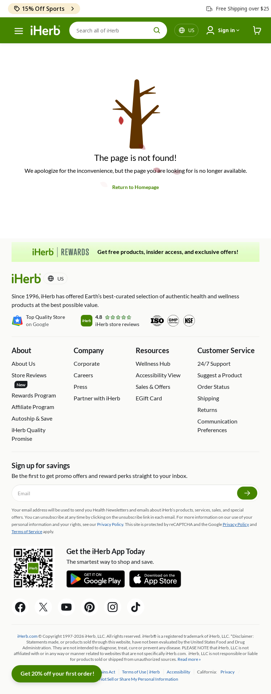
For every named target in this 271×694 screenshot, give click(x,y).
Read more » (189, 659)
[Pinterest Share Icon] (89, 607)
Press (80, 386)
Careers (83, 375)
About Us (23, 363)
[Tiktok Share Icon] (135, 607)
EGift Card (149, 398)
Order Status (213, 386)
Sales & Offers (153, 386)
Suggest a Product (219, 375)
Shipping (208, 398)
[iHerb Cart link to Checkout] (257, 30)
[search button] (157, 30)
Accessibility (179, 672)
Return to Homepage (135, 187)
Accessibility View (158, 375)
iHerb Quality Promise (28, 434)
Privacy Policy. (110, 524)
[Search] (118, 30)
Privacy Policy (236, 524)
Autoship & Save (32, 418)
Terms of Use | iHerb (141, 672)
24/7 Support (214, 363)
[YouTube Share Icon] (66, 607)
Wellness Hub (153, 363)
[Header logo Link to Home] (45, 30)
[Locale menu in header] (191, 30)
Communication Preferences (217, 425)
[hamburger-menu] (19, 31)
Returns (207, 409)
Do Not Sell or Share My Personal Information (135, 679)
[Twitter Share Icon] (43, 607)
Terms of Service (27, 531)
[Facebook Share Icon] (20, 607)
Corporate (87, 363)
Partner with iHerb (97, 398)
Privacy (227, 672)
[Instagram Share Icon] (112, 607)
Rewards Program (34, 395)
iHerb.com (27, 636)
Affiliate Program (33, 406)
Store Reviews (29, 380)
